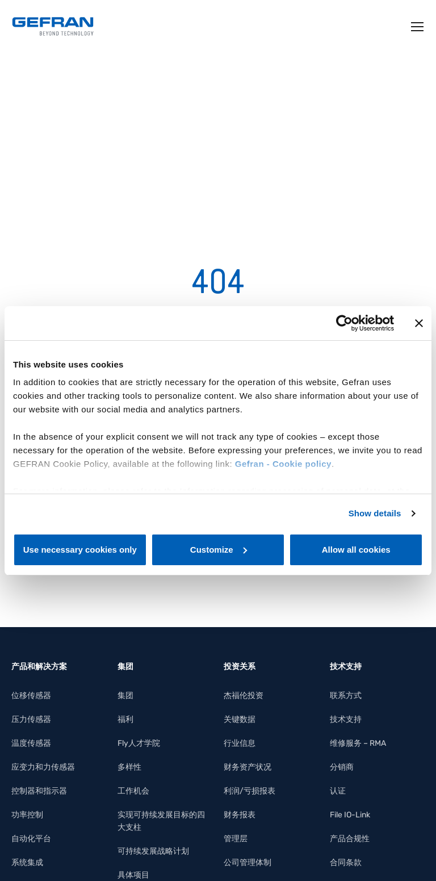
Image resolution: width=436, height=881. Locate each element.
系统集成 (27, 862)
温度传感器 (31, 743)
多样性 (129, 767)
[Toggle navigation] (418, 27)
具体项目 (133, 875)
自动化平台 (31, 839)
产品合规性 (350, 839)
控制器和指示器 (39, 791)
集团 (125, 695)
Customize (218, 549)
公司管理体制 (247, 862)
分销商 (342, 767)
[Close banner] (419, 323)
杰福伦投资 (243, 695)
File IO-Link (350, 815)
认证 (338, 791)
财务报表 (239, 815)
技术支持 (346, 719)
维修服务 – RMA (358, 743)
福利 (125, 719)
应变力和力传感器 (43, 767)
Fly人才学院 (139, 743)
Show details (375, 513)
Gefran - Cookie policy (283, 464)
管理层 (236, 839)
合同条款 (346, 862)
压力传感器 (31, 719)
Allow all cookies (356, 549)
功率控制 (27, 815)
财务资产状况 (247, 767)
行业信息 (239, 743)
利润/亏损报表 (249, 791)
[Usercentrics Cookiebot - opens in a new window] (344, 323)
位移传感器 (31, 695)
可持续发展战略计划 (153, 851)
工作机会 (133, 791)
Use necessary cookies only (80, 549)
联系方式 (346, 695)
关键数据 (239, 719)
